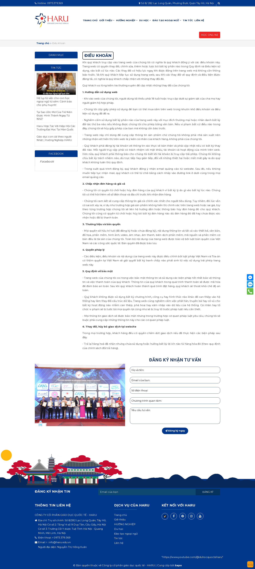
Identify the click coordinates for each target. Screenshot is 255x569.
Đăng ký (207, 492)
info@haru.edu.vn (59, 542)
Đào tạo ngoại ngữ (167, 20)
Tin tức (188, 20)
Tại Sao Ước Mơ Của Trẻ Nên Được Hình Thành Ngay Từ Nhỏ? (54, 115)
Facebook (47, 161)
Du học (145, 20)
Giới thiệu (106, 20)
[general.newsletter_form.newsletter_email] (147, 492)
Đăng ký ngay (175, 430)
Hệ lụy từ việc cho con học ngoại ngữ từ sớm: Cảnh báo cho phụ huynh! (54, 101)
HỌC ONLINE (209, 34)
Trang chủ (90, 20)
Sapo (178, 565)
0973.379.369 (49, 3)
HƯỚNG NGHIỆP (127, 20)
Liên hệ (199, 20)
